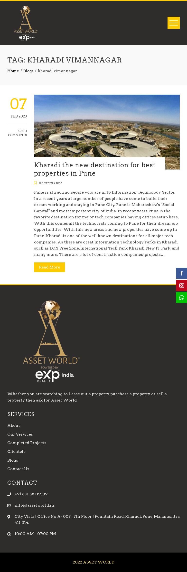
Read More (49, 267)
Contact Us (18, 468)
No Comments (17, 133)
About (13, 425)
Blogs (12, 460)
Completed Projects (26, 442)
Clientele (16, 451)
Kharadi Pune (50, 183)
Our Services (20, 434)
